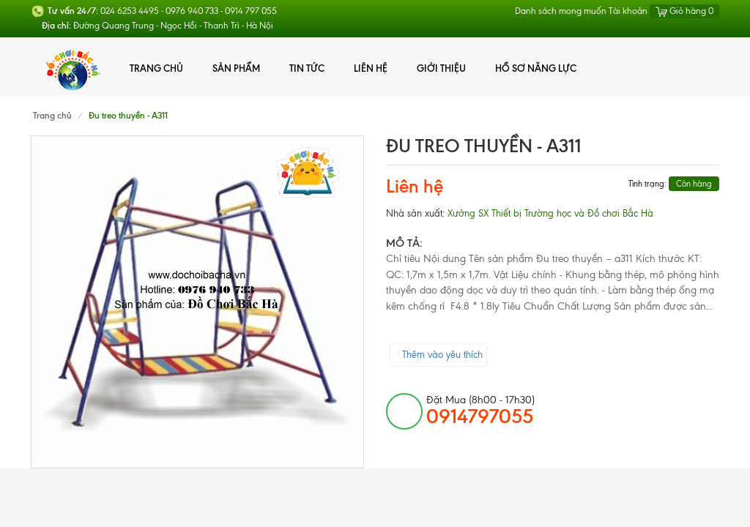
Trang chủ (156, 68)
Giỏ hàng (684, 11)
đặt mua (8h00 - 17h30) (480, 410)
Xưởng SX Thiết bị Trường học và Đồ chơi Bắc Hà (550, 213)
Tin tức (306, 68)
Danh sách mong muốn (560, 11)
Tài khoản (628, 11)
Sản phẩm (236, 68)
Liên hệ (370, 68)
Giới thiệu (441, 68)
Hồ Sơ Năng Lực (535, 68)
